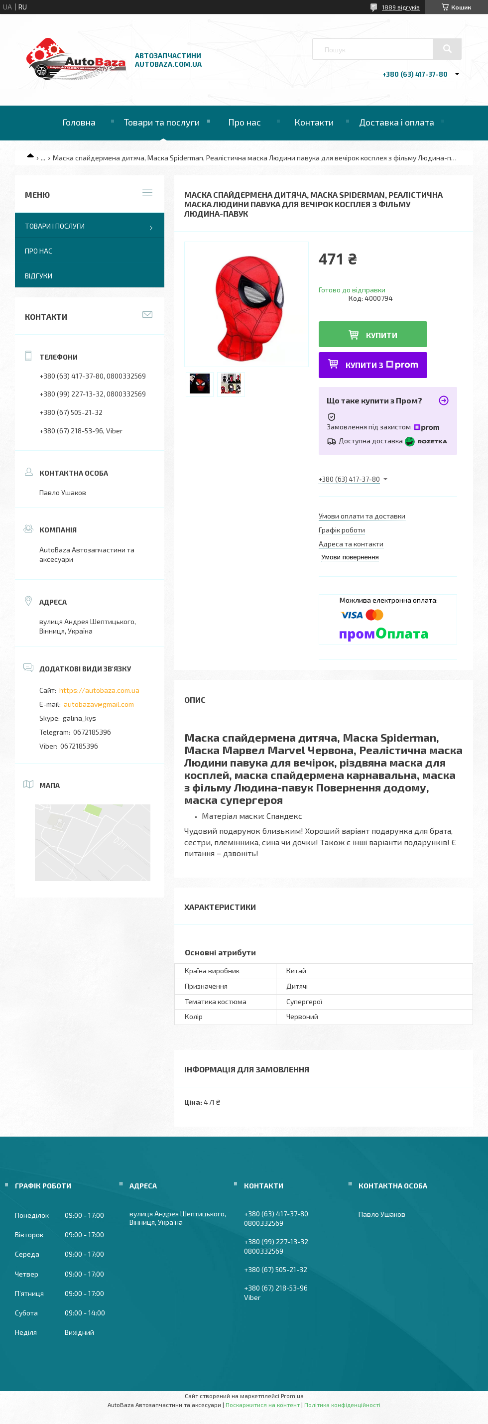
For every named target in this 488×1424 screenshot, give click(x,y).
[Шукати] (447, 48)
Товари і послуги (55, 226)
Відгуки (38, 275)
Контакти (314, 122)
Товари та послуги (162, 122)
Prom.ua (292, 1395)
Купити (381, 335)
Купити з (382, 365)
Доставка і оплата (396, 122)
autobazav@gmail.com (99, 704)
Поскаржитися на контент (263, 1404)
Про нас (244, 122)
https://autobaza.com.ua (99, 690)
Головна (79, 122)
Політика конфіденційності (342, 1404)
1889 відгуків (401, 6)
